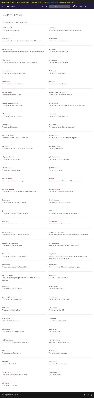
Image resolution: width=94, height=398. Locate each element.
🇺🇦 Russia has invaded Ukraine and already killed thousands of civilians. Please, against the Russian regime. (38, 2)
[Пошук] (59, 6)
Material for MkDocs (12, 396)
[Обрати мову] (46, 6)
